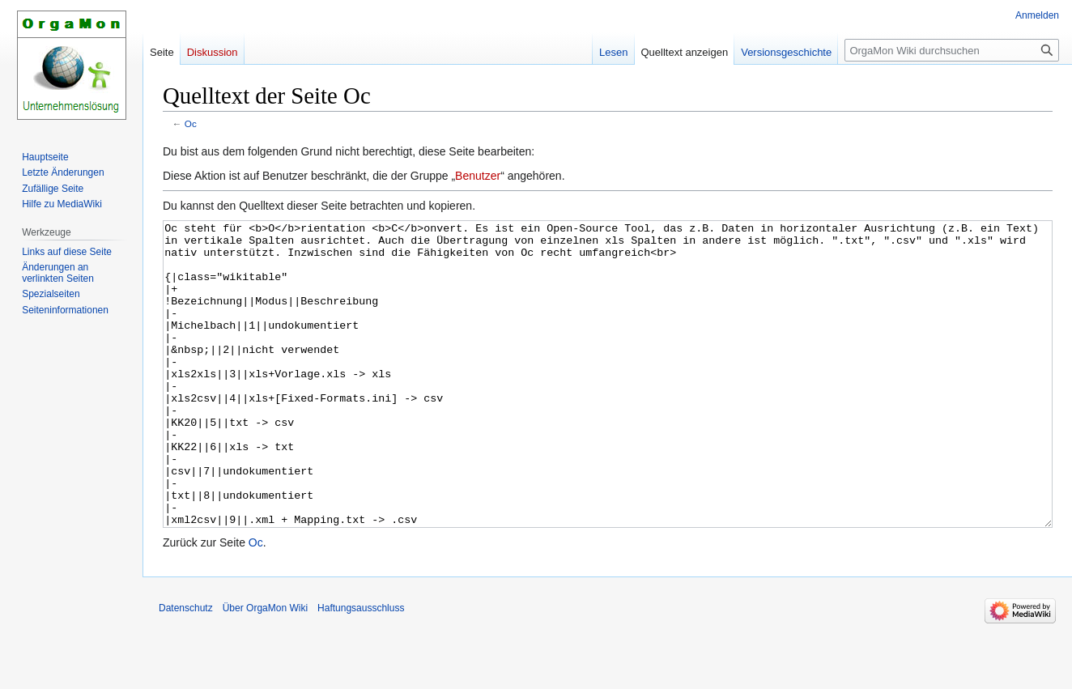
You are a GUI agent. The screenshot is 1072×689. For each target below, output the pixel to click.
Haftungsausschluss (360, 668)
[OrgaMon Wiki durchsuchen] (951, 50)
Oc (191, 123)
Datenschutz (186, 668)
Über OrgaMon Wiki (265, 668)
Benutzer (477, 175)
